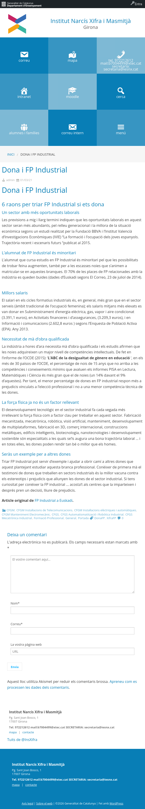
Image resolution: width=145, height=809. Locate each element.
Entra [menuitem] (138, 4)
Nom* (15, 603)
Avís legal (27, 803)
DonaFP (99, 518)
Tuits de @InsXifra (22, 739)
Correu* (17, 624)
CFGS (55, 514)
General (71, 518)
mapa (13, 732)
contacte (28, 732)
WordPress (116, 803)
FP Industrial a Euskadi (53, 500)
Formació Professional (49, 518)
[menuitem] (21, 4)
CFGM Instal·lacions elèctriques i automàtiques (105, 510)
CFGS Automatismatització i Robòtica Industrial (92, 514)
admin (10, 180)
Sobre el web (44, 803)
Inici (10, 154)
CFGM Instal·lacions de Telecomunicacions (44, 510)
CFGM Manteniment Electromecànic (26, 514)
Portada (83, 518)
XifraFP (111, 518)
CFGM (10, 510)
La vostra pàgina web (26, 644)
